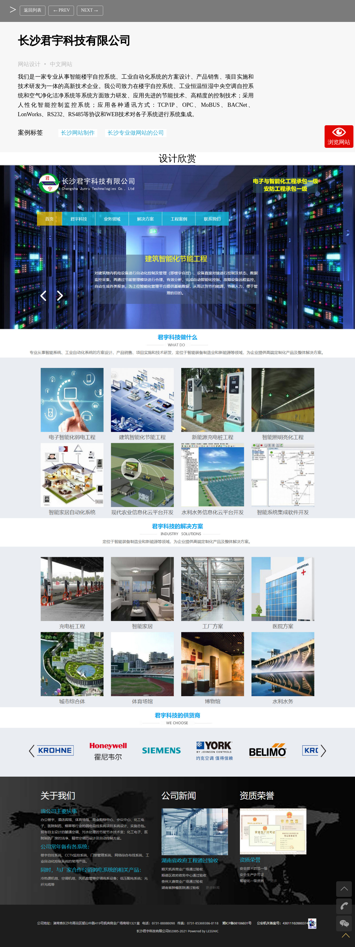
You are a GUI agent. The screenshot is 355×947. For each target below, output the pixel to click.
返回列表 (32, 10)
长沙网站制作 (78, 133)
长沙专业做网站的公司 (136, 133)
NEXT (85, 10)
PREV (59, 10)
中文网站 (61, 64)
